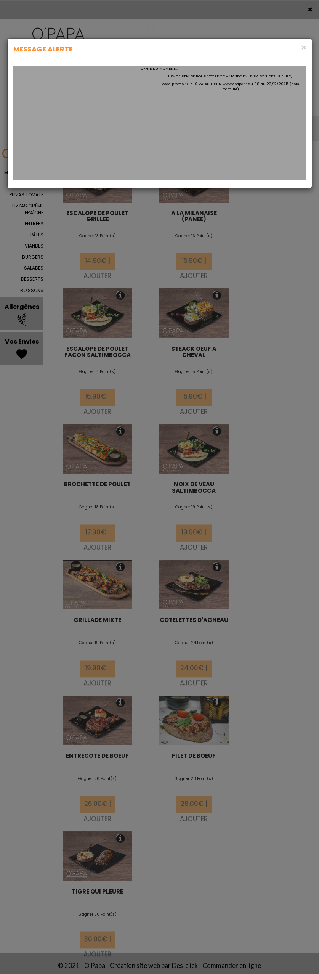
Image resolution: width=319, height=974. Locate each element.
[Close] (303, 47)
